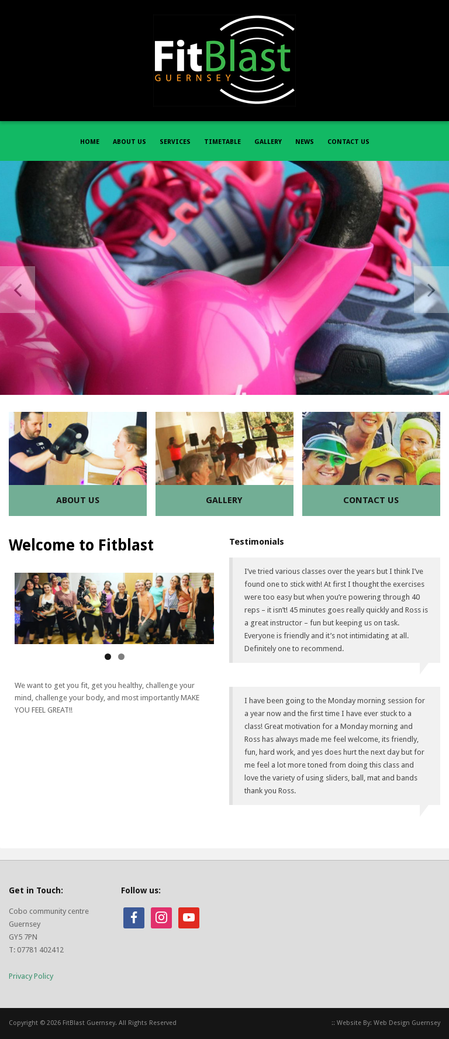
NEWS (304, 142)
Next (431, 289)
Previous (17, 289)
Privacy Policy (31, 976)
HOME (89, 142)
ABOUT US (129, 142)
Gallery (224, 500)
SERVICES (175, 142)
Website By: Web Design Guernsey (388, 1023)
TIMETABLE (222, 142)
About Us (77, 500)
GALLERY (268, 142)
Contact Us (371, 500)
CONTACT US (348, 142)
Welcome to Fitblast (81, 545)
